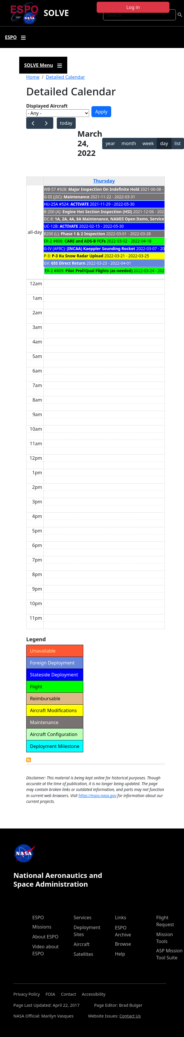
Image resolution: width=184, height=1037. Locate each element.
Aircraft (82, 944)
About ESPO (45, 936)
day (164, 143)
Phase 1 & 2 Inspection (83, 233)
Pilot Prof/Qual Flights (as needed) (99, 270)
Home (33, 77)
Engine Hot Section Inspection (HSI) (97, 211)
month (128, 143)
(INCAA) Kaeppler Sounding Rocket (101, 248)
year (110, 143)
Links (120, 917)
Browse (123, 944)
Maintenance (76, 196)
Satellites (83, 954)
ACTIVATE (79, 204)
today (66, 123)
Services (82, 917)
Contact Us (130, 1016)
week (148, 143)
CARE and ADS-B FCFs (85, 241)
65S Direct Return (68, 263)
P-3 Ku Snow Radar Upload (77, 256)
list (177, 143)
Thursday (104, 181)
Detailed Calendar (65, 77)
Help (120, 954)
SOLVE (56, 12)
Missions (41, 927)
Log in (133, 7)
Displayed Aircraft (47, 106)
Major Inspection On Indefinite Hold (103, 189)
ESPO (38, 917)
